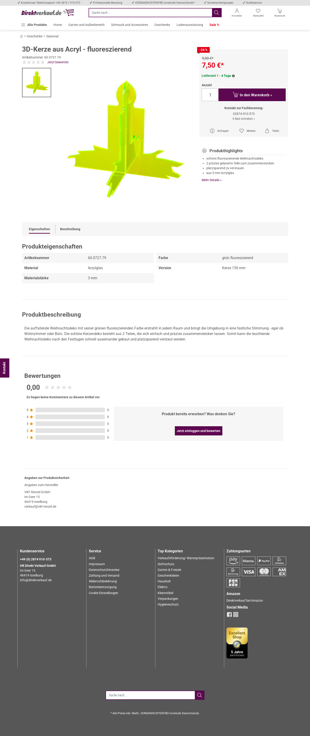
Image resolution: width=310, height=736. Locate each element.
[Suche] (150, 695)
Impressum (97, 564)
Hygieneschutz (168, 604)
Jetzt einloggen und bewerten (198, 431)
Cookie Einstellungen (103, 593)
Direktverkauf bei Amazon (244, 600)
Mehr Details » (212, 180)
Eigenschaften (39, 229)
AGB (92, 558)
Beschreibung (70, 229)
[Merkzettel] (258, 13)
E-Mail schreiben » (244, 118)
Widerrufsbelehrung (103, 581)
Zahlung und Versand (104, 575)
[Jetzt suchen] (150, 12)
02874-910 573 (244, 114)
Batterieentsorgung (103, 587)
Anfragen (219, 131)
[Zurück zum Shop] (21, 36)
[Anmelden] (237, 13)
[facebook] (229, 616)
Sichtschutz (166, 564)
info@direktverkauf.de (36, 580)
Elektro (163, 587)
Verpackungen (168, 598)
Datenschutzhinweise (104, 570)
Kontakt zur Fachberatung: (243, 108)
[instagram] (236, 616)
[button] (34, 25)
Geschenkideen (168, 575)
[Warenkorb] (279, 13)
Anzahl (207, 85)
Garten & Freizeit (169, 570)
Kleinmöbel (165, 593)
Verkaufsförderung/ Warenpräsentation (186, 558)
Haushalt (164, 581)
